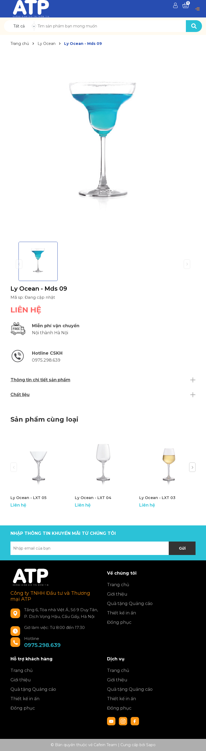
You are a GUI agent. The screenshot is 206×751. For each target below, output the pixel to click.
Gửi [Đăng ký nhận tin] (182, 548)
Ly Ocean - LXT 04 (93, 497)
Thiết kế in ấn (121, 612)
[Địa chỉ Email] (103, 548)
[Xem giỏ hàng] (185, 5)
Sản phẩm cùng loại (44, 419)
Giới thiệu (117, 594)
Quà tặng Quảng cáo (130, 603)
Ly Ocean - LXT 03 (157, 497)
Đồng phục (119, 622)
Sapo (151, 744)
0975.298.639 (42, 645)
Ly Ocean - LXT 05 (28, 497)
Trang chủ (118, 584)
